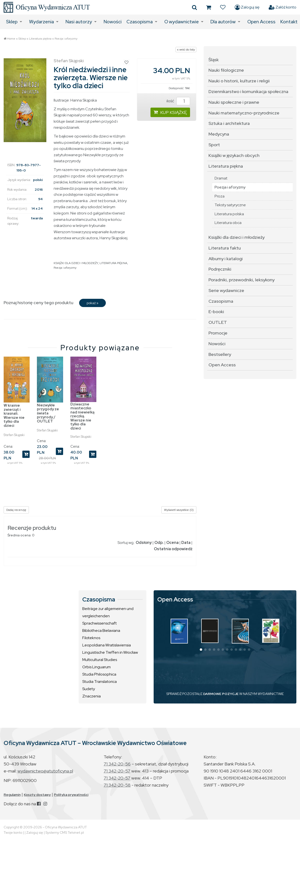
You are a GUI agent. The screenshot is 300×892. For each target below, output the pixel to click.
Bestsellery (219, 354)
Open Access (261, 22)
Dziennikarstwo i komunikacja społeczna (248, 91)
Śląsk (213, 59)
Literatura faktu (224, 248)
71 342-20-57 (117, 771)
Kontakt (289, 22)
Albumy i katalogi (225, 258)
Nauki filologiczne (226, 70)
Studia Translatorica (99, 681)
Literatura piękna (40, 39)
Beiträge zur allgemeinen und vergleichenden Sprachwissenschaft (107, 616)
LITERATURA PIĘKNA (113, 263)
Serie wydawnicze (226, 290)
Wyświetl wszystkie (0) (179, 510)
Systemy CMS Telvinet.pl (64, 832)
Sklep (11, 22)
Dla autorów (223, 22)
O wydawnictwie (181, 22)
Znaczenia (91, 696)
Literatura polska (229, 213)
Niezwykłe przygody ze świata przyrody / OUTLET (48, 413)
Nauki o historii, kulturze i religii (239, 81)
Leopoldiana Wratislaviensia (106, 645)
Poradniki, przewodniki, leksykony (241, 280)
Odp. (159, 542)
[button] (201, 649)
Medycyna (218, 134)
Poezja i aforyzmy (66, 39)
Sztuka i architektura (229, 123)
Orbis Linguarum (96, 666)
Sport (214, 144)
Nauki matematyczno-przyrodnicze (243, 113)
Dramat (221, 178)
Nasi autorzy (79, 22)
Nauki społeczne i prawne (233, 102)
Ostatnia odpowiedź (173, 548)
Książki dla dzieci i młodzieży (236, 237)
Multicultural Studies (99, 659)
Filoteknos (91, 637)
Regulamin (12, 794)
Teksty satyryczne (230, 204)
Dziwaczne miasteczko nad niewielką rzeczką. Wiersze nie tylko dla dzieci (82, 416)
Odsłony (144, 542)
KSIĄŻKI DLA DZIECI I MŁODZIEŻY (76, 263)
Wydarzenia (41, 22)
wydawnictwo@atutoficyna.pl (45, 771)
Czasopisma (139, 22)
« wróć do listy (186, 49)
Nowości (113, 22)
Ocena (172, 542)
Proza (220, 196)
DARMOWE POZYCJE (221, 694)
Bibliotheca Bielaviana (101, 630)
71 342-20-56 (117, 764)
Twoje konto (13, 832)
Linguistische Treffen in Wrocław (110, 652)
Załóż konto (282, 7)
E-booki (216, 311)
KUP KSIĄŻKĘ (170, 112)
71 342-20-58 (117, 785)
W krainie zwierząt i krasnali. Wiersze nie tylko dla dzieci (14, 415)
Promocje (217, 333)
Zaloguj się (247, 7)
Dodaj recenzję (16, 510)
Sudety (88, 688)
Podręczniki (219, 269)
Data (186, 542)
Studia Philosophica (99, 674)
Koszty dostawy (37, 794)
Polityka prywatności (71, 794)
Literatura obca (228, 222)
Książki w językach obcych (233, 155)
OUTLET (217, 322)
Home (11, 39)
